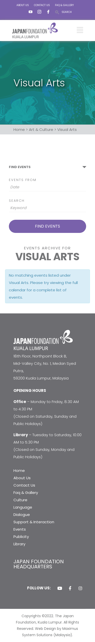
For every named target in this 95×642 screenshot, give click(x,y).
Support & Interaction (33, 522)
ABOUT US (22, 5)
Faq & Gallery (25, 492)
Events (19, 529)
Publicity (21, 536)
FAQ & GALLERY (64, 5)
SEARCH (67, 12)
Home (19, 470)
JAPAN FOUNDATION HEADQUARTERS (38, 564)
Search (17, 200)
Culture (20, 500)
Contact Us (24, 485)
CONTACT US (42, 5)
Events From (22, 180)
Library (19, 544)
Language (22, 507)
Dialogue (21, 514)
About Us (22, 477)
